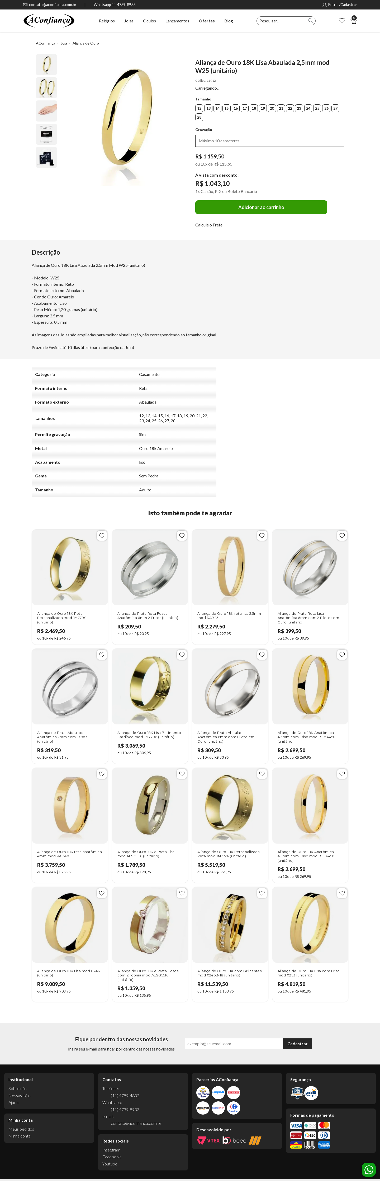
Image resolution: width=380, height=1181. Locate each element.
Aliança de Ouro (86, 43)
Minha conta (19, 1135)
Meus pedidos (21, 1128)
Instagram (111, 1149)
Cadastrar (297, 1043)
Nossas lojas (19, 1095)
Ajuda (13, 1102)
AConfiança (45, 43)
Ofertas (207, 20)
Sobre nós (17, 1088)
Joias (129, 20)
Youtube (109, 1163)
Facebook (111, 1156)
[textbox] (282, 21)
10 (204, 163)
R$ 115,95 (222, 163)
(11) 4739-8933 (125, 1109)
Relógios (107, 20)
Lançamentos (177, 20)
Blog (228, 20)
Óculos (149, 20)
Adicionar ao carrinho (261, 207)
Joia (64, 43)
